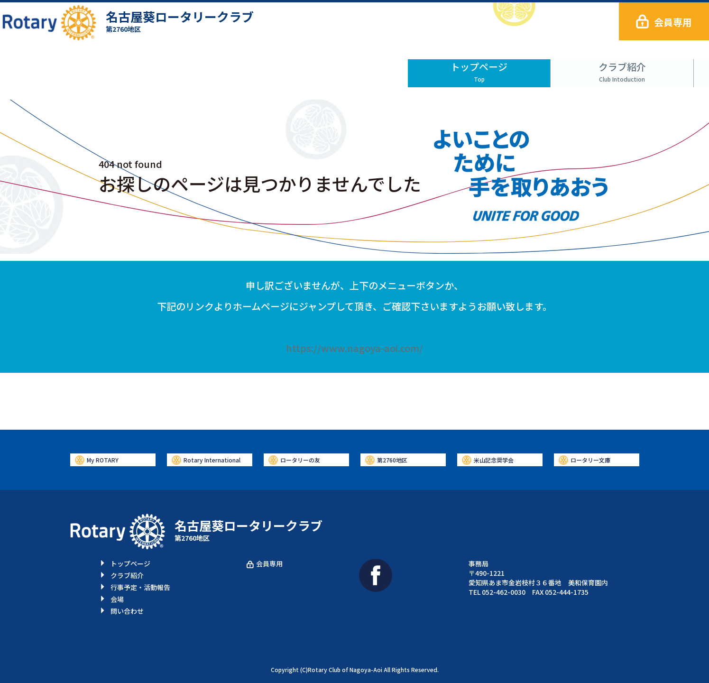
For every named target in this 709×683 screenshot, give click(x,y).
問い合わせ (638, 69)
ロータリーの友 (300, 460)
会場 (496, 69)
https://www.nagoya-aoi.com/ (354, 348)
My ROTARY (103, 460)
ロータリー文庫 (590, 460)
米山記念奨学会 (494, 460)
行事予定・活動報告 (354, 69)
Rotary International (212, 460)
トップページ (70, 69)
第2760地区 (392, 460)
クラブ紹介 (212, 69)
